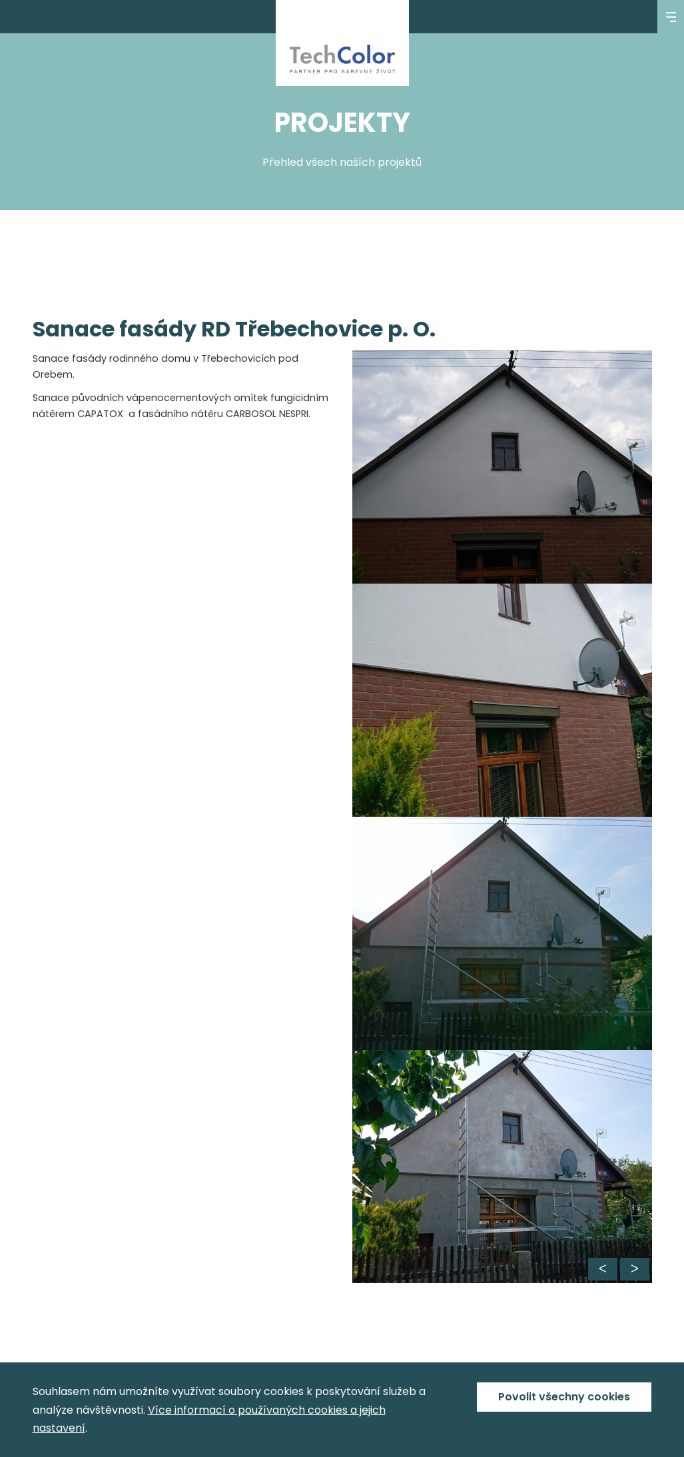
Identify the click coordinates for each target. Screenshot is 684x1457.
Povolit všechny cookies (564, 1396)
